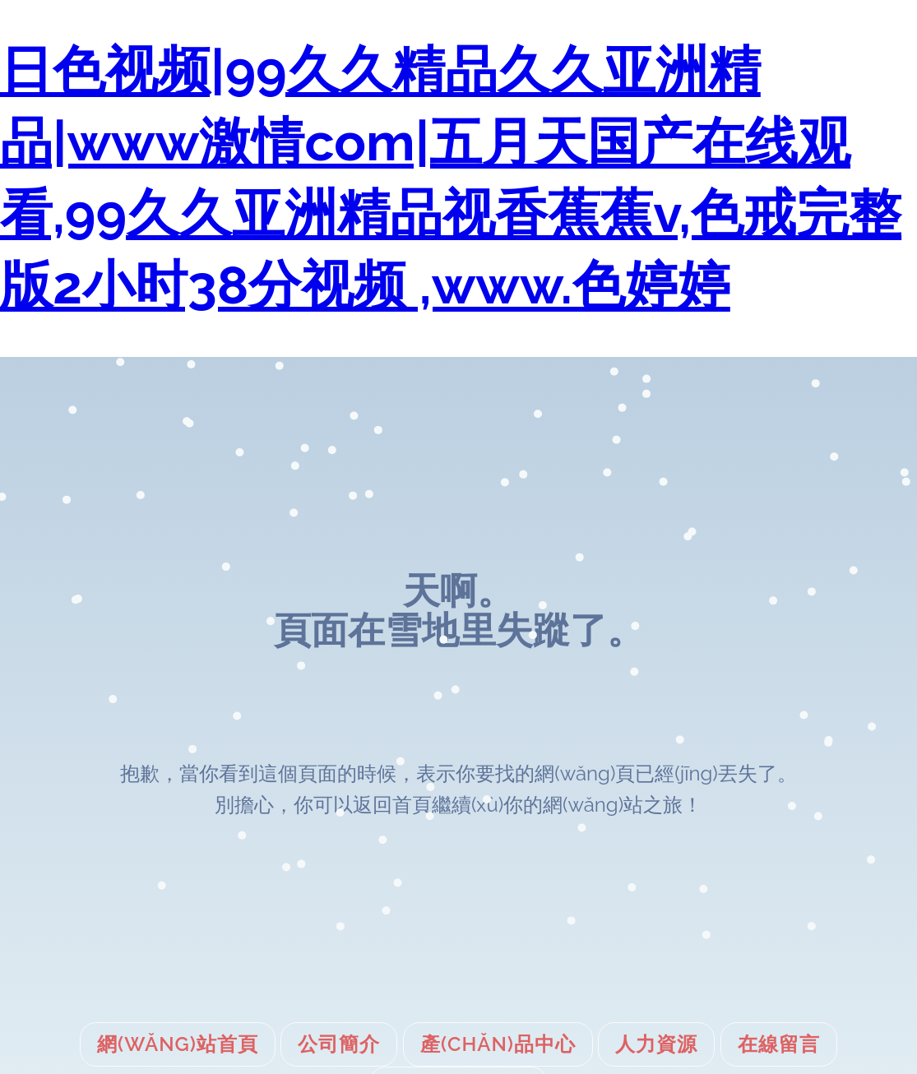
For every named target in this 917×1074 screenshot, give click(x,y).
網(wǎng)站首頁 (177, 1044)
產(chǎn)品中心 (498, 1044)
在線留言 (779, 1044)
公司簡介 (339, 1044)
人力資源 (656, 1044)
